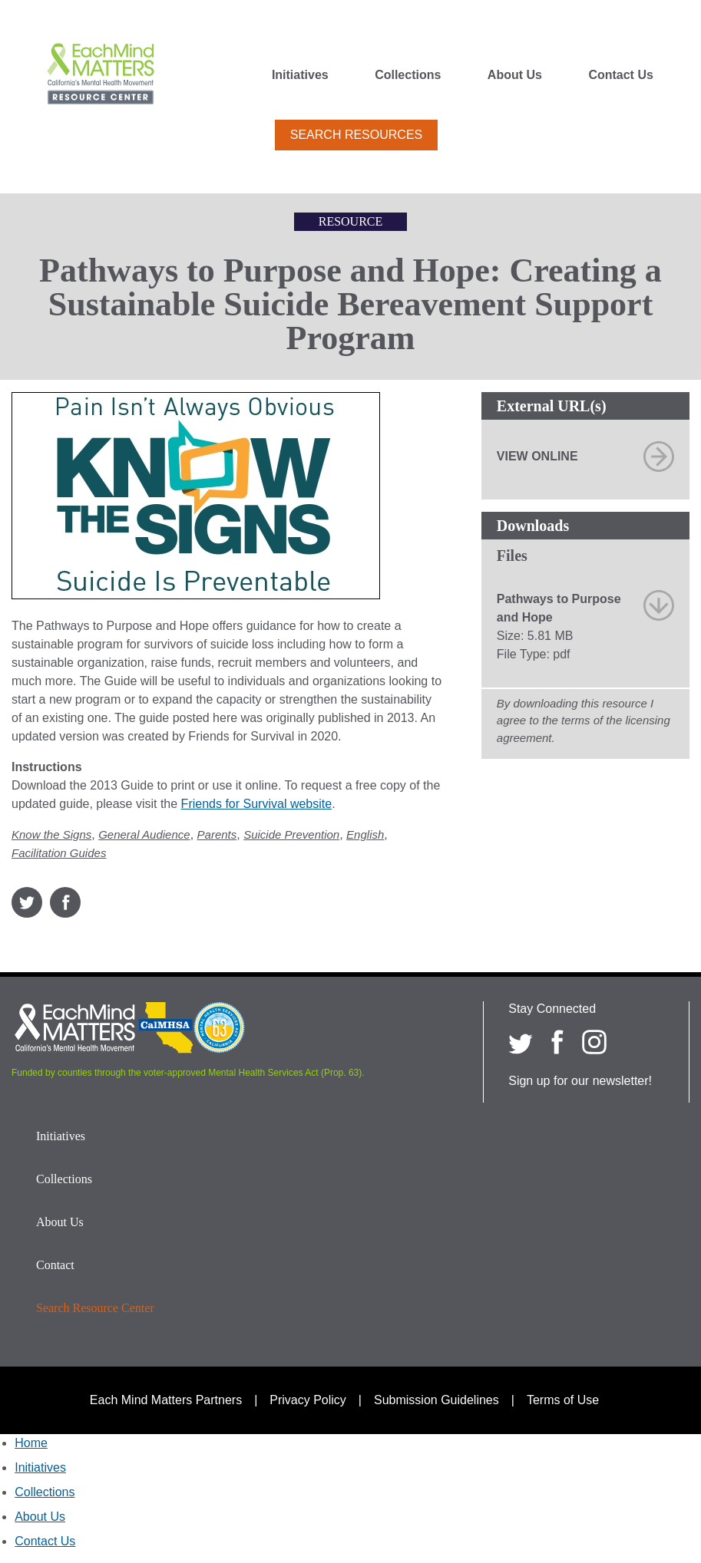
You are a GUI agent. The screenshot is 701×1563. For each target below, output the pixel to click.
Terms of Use (563, 1399)
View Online (537, 456)
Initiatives (300, 75)
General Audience (144, 834)
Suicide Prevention (291, 834)
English (365, 834)
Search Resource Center (95, 1307)
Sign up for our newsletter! (580, 1080)
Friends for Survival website (256, 803)
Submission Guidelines (436, 1399)
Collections (408, 75)
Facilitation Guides (59, 852)
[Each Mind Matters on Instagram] (594, 1042)
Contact (55, 1264)
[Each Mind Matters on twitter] (520, 1042)
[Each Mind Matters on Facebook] (557, 1042)
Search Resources (356, 134)
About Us (515, 75)
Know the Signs (51, 834)
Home (31, 1442)
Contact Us (620, 75)
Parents (217, 834)
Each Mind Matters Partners (166, 1399)
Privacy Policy (307, 1399)
